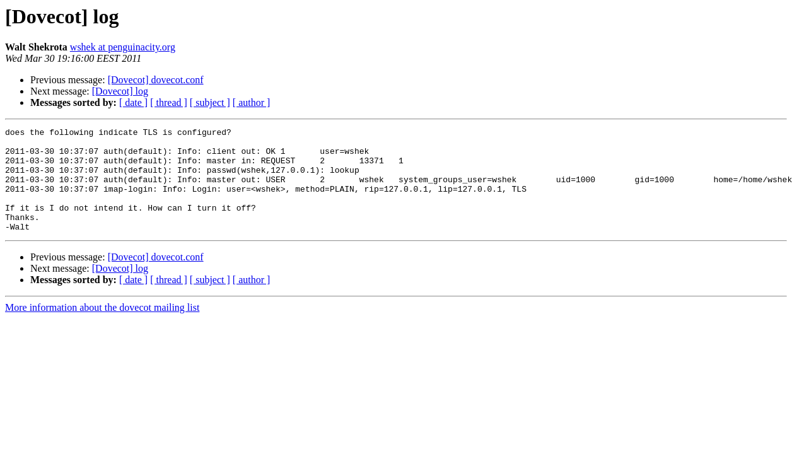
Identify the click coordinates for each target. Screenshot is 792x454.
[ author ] (252, 102)
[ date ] (133, 102)
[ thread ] (168, 102)
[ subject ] (210, 102)
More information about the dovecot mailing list (102, 328)
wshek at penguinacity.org (122, 47)
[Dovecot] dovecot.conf (156, 79)
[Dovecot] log (120, 91)
